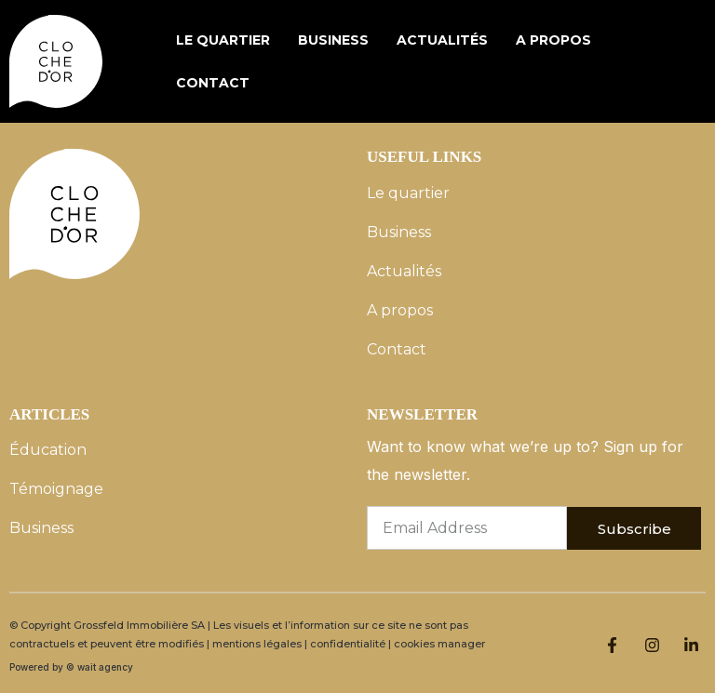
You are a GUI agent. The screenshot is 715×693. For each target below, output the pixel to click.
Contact (213, 82)
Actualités (442, 40)
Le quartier (223, 40)
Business (333, 40)
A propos (553, 40)
